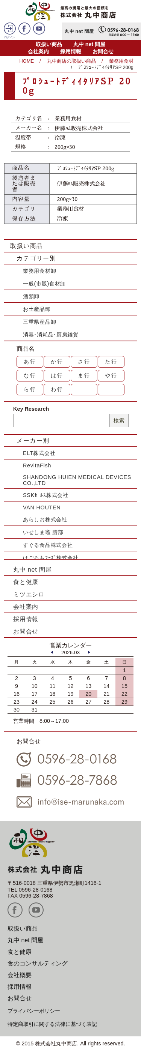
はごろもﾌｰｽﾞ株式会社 (51, 558)
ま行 (84, 375)
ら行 (30, 389)
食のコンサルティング (38, 963)
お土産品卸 (37, 309)
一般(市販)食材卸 (44, 284)
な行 (30, 375)
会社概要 (20, 975)
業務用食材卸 (39, 271)
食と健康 (25, 582)
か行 (57, 362)
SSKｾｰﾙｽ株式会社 (45, 495)
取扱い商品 (49, 44)
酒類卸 (31, 296)
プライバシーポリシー (34, 1011)
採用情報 (70, 51)
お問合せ (103, 51)
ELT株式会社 (39, 453)
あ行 (30, 362)
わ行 (57, 389)
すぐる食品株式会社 (48, 545)
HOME (27, 61)
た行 (111, 362)
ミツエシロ (29, 594)
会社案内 (38, 51)
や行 (111, 375)
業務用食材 (121, 61)
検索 (119, 420)
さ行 (84, 362)
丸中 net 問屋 (89, 44)
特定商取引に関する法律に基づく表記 (52, 1024)
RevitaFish (37, 465)
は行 (57, 375)
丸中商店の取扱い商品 (71, 61)
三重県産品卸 (39, 322)
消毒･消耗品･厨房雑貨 (51, 335)
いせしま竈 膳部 (43, 532)
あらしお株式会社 (45, 519)
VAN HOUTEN (42, 507)
